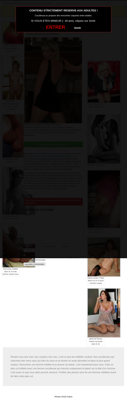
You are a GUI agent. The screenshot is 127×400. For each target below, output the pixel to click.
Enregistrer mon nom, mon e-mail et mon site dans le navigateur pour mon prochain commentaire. (51, 258)
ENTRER (55, 27)
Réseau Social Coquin (64, 397)
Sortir (77, 27)
